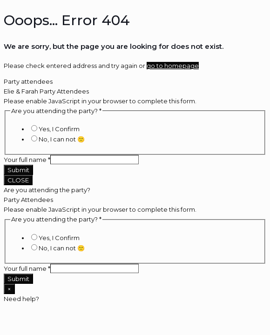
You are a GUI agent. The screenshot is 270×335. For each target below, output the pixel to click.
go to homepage (173, 65)
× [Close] (9, 289)
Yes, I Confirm (59, 129)
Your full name (27, 159)
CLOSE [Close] (18, 180)
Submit (18, 170)
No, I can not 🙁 (62, 139)
